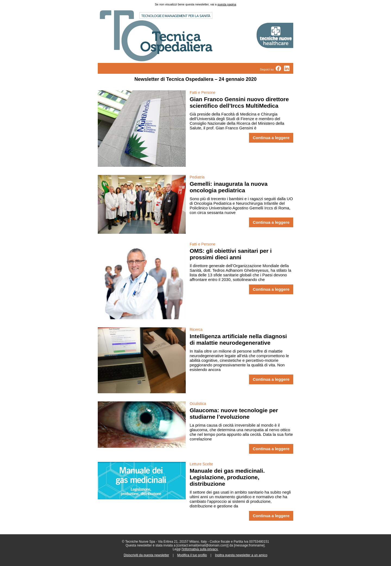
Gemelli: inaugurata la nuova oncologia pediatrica (228, 187)
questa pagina (226, 4)
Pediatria (197, 177)
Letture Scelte (201, 464)
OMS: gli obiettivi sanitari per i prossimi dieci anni (231, 254)
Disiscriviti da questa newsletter (146, 555)
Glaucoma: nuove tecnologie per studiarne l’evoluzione (234, 413)
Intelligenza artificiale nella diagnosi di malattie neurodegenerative (238, 339)
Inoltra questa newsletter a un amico (241, 555)
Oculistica (198, 403)
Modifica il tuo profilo (192, 555)
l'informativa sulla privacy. (200, 549)
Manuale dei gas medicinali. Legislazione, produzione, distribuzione (227, 477)
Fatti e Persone (202, 92)
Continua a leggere (271, 138)
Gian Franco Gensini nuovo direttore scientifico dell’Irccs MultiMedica (239, 102)
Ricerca (196, 329)
